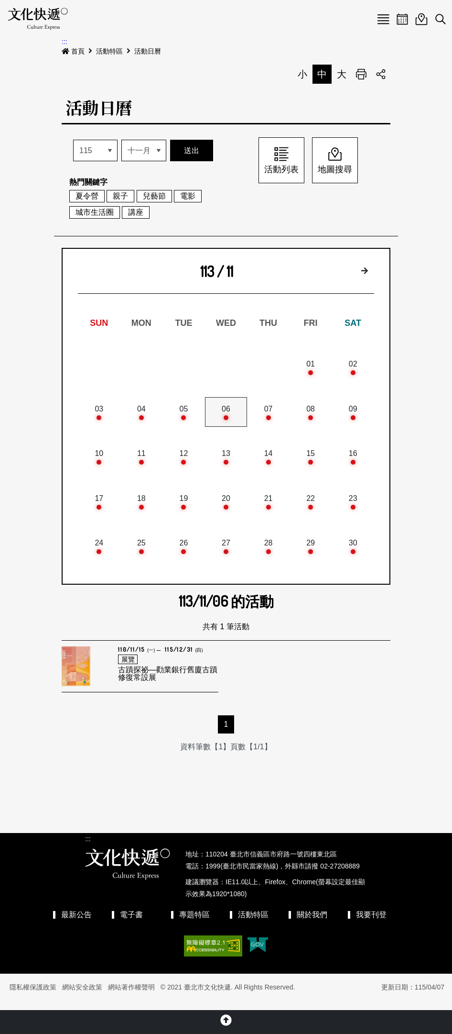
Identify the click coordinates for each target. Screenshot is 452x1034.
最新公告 (76, 923)
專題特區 (194, 923)
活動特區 (109, 51)
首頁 (73, 51)
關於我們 (312, 923)
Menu (383, 19)
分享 (380, 74)
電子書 (131, 923)
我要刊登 (371, 923)
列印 (361, 74)
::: (64, 41)
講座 (135, 212)
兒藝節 (154, 196)
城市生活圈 (94, 212)
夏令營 (86, 196)
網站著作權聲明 (131, 996)
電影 (187, 196)
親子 (120, 196)
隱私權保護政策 (33, 996)
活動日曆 (147, 51)
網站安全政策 (82, 996)
